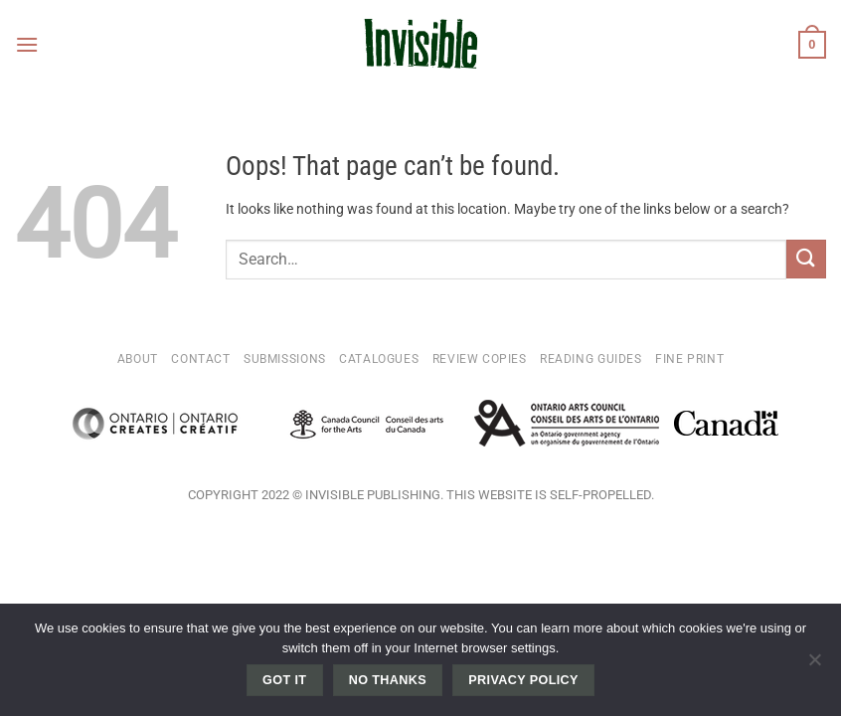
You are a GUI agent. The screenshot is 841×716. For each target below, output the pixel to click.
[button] (27, 44)
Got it (284, 680)
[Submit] (806, 259)
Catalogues (379, 359)
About (137, 359)
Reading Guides (591, 359)
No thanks (387, 680)
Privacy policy (523, 680)
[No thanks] (814, 665)
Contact (200, 359)
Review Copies (479, 359)
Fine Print (689, 359)
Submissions (285, 359)
